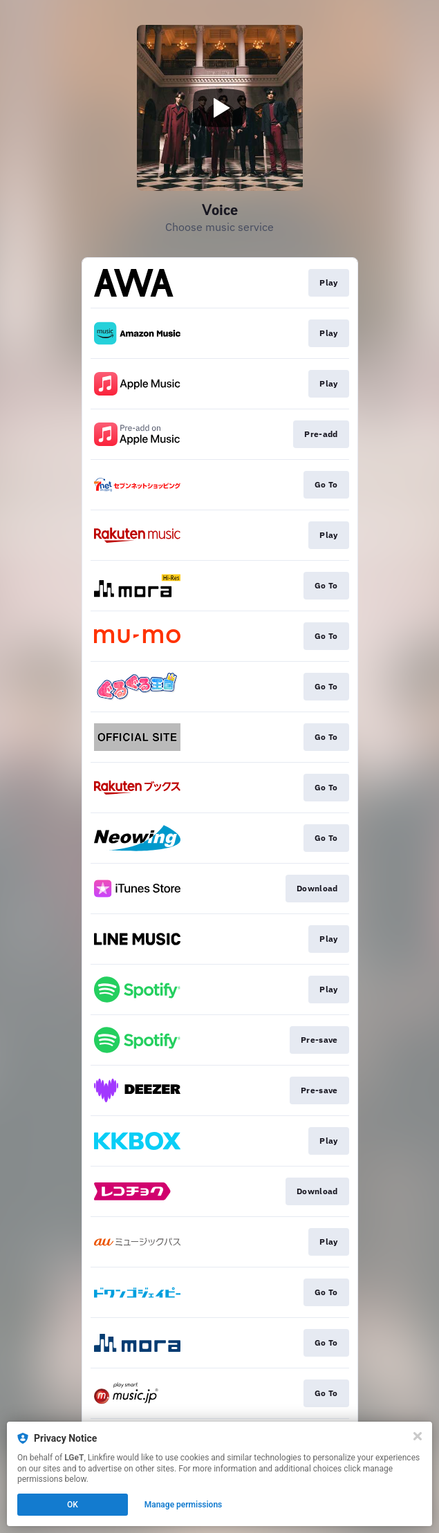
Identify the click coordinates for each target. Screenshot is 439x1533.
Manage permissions (183, 1504)
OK (72, 1504)
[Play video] (220, 108)
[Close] (418, 1436)
